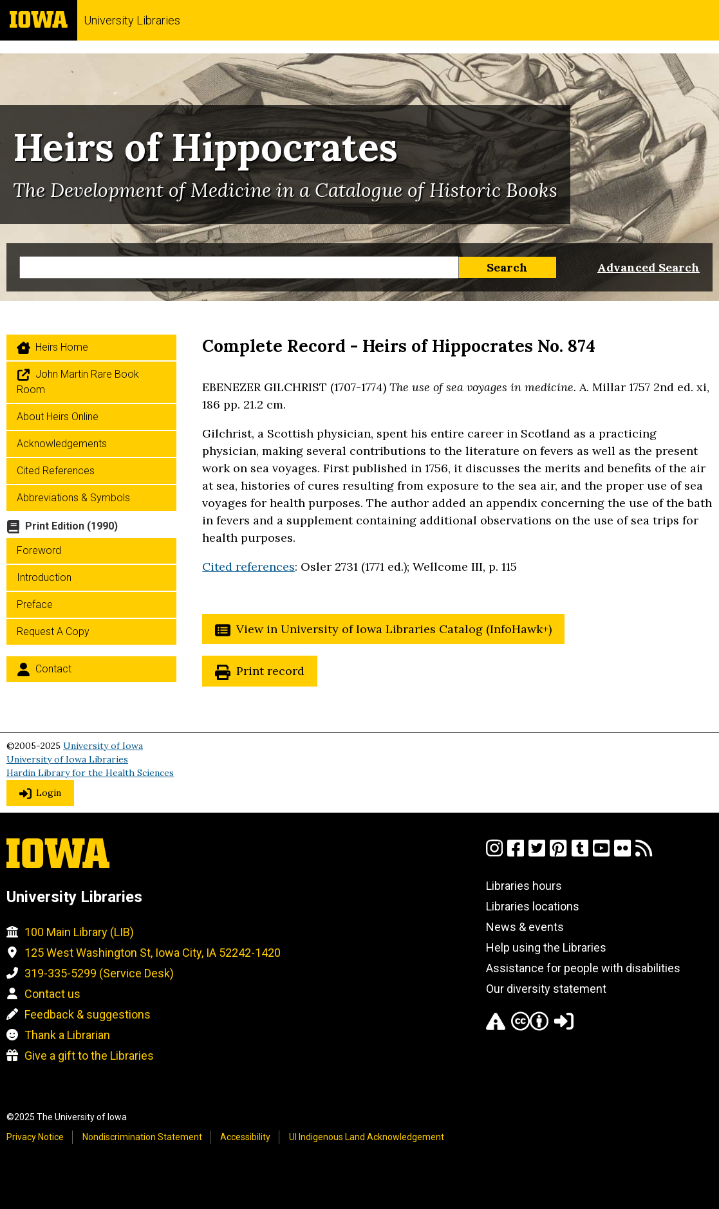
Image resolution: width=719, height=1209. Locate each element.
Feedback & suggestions (87, 1014)
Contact (53, 669)
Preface (35, 604)
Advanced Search (648, 267)
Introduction (44, 577)
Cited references (248, 566)
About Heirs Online (57, 417)
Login (48, 792)
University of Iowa (103, 746)
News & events (525, 927)
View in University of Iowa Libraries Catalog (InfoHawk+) (394, 629)
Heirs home (61, 347)
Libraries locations (532, 906)
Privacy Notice (35, 1137)
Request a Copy (53, 631)
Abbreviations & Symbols (73, 498)
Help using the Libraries (546, 947)
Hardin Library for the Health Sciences (90, 773)
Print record (270, 670)
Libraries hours (524, 885)
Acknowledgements (62, 444)
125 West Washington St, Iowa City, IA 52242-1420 (152, 952)
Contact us (52, 994)
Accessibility (245, 1137)
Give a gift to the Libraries (89, 1055)
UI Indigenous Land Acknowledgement (366, 1137)
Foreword (39, 550)
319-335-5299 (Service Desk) (99, 973)
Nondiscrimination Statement (142, 1137)
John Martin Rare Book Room (78, 382)
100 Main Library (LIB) (79, 932)
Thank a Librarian (67, 1035)
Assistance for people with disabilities (583, 968)
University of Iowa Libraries (67, 759)
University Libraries (132, 20)
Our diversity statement (546, 988)
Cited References (56, 471)
